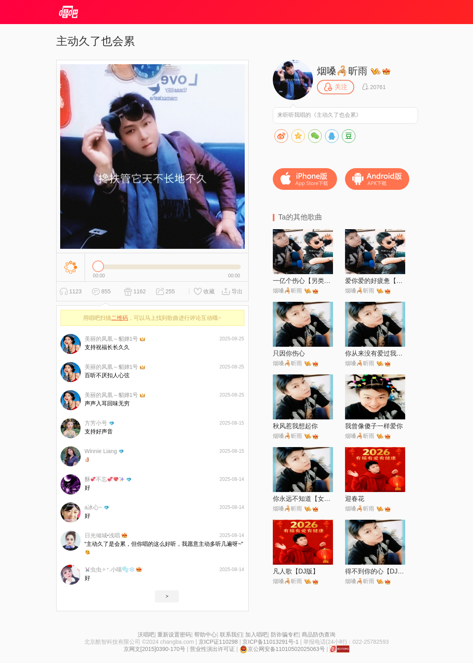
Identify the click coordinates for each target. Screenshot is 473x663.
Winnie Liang (101, 451)
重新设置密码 (174, 634)
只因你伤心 (289, 353)
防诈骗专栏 (285, 634)
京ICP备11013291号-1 (270, 642)
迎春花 (354, 498)
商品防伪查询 (318, 634)
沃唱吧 (146, 634)
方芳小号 (96, 423)
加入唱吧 (256, 634)
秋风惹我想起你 (295, 426)
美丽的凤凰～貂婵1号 (111, 339)
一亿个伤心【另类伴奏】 (303, 280)
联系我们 (231, 634)
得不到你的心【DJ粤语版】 (375, 571)
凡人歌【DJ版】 (296, 571)
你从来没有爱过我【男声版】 (375, 353)
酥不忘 (104, 479)
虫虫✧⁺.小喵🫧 (109, 569)
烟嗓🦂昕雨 (342, 70)
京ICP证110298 (218, 642)
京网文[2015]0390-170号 (154, 649)
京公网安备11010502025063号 (282, 649)
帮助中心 (205, 634)
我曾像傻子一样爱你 (374, 426)
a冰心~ (93, 507)
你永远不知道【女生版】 (303, 498)
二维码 (119, 318)
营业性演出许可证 (212, 649)
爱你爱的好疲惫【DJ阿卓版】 (375, 280)
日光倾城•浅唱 (102, 535)
